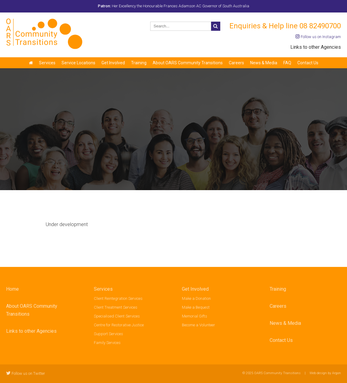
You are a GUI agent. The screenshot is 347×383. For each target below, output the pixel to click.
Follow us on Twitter (25, 373)
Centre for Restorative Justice (119, 325)
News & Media (263, 62)
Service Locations (78, 62)
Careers (236, 62)
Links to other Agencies (315, 47)
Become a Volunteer (198, 325)
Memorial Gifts (194, 316)
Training (139, 62)
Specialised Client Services (117, 316)
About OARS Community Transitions (188, 62)
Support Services (108, 334)
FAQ (287, 62)
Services (47, 62)
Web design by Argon (325, 373)
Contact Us (307, 62)
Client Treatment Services (115, 307)
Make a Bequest (196, 307)
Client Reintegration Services (118, 298)
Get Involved (113, 62)
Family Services (107, 342)
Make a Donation (196, 298)
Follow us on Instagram (318, 36)
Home (12, 289)
